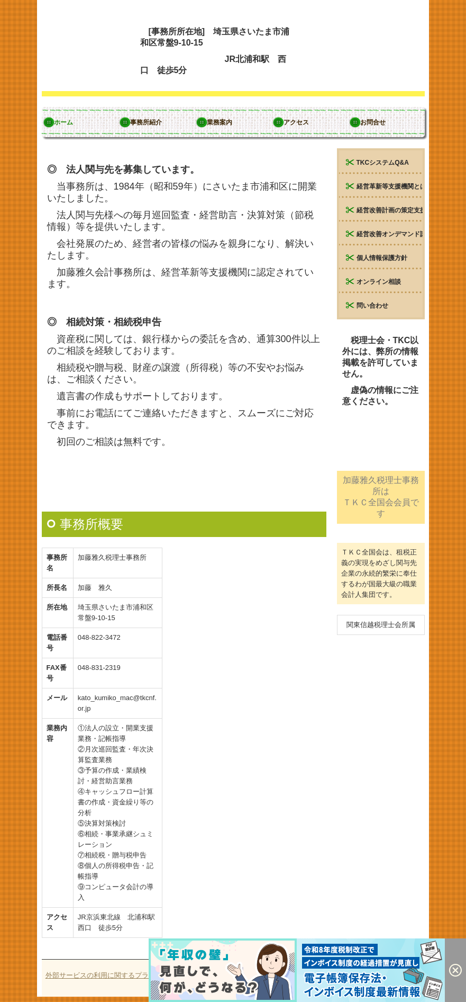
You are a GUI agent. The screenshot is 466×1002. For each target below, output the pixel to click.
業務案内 (219, 122)
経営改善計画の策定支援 (390, 210)
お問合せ (373, 122)
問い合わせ (372, 305)
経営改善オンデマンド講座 (390, 234)
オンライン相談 (379, 281)
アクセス (296, 122)
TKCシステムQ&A (383, 162)
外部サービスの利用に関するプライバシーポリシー (124, 975)
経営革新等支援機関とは (390, 186)
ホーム (63, 122)
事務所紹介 (146, 122)
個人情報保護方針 (382, 258)
